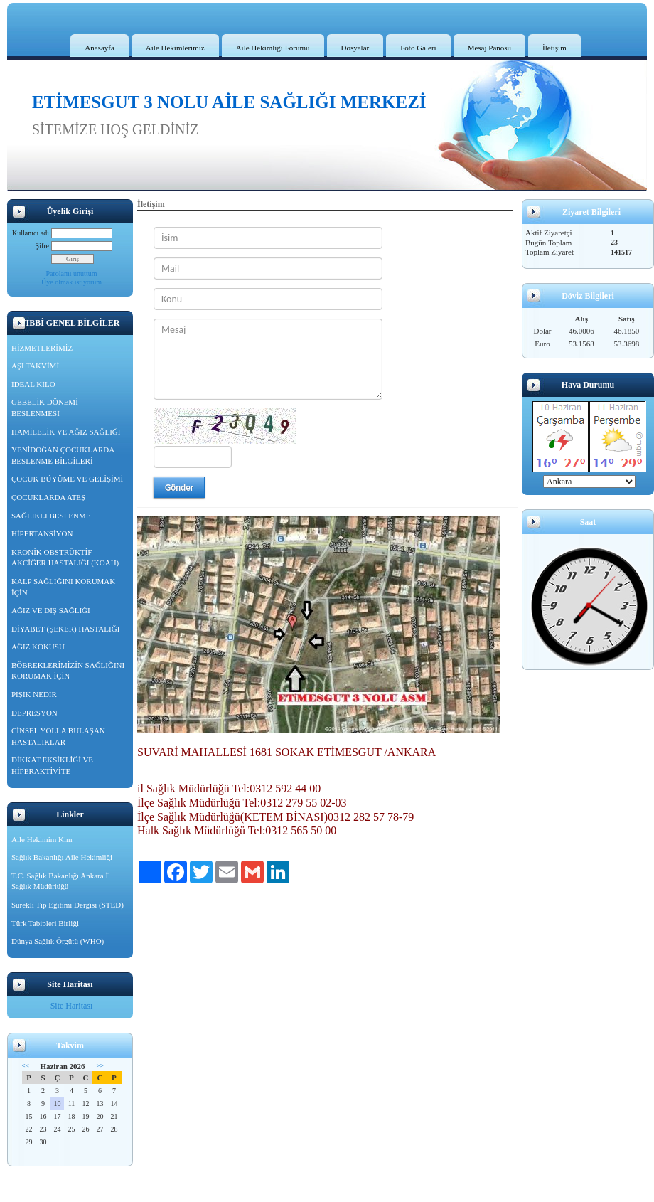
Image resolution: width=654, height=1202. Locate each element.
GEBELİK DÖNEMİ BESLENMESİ (44, 407)
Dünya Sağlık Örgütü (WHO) (57, 941)
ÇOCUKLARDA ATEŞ (48, 497)
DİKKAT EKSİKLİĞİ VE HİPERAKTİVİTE (52, 765)
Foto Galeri (418, 47)
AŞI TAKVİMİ (35, 365)
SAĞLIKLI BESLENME (51, 515)
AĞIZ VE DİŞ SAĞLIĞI (50, 610)
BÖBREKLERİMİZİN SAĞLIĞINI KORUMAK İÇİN (67, 671)
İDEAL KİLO (33, 384)
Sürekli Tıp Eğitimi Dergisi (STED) (67, 904)
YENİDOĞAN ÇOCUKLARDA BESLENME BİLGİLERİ (62, 455)
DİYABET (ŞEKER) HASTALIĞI (65, 628)
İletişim (554, 47)
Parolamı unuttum (71, 273)
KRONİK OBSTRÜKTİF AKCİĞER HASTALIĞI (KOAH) (65, 558)
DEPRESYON (34, 712)
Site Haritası (71, 1006)
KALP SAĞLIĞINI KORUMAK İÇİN (63, 587)
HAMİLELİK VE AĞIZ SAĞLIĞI (65, 431)
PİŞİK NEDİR (34, 694)
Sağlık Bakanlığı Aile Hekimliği (61, 857)
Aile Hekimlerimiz (175, 47)
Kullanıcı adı (30, 233)
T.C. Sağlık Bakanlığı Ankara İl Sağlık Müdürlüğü (60, 881)
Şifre (42, 246)
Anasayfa (99, 47)
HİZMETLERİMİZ (42, 348)
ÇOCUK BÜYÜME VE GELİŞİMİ (67, 478)
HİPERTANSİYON (42, 533)
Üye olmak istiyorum (71, 282)
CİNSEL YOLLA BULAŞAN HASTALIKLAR (58, 736)
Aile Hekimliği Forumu (273, 47)
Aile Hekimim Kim (42, 839)
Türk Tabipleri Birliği (45, 923)
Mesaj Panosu (489, 47)
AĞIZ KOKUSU (38, 646)
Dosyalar (355, 47)
